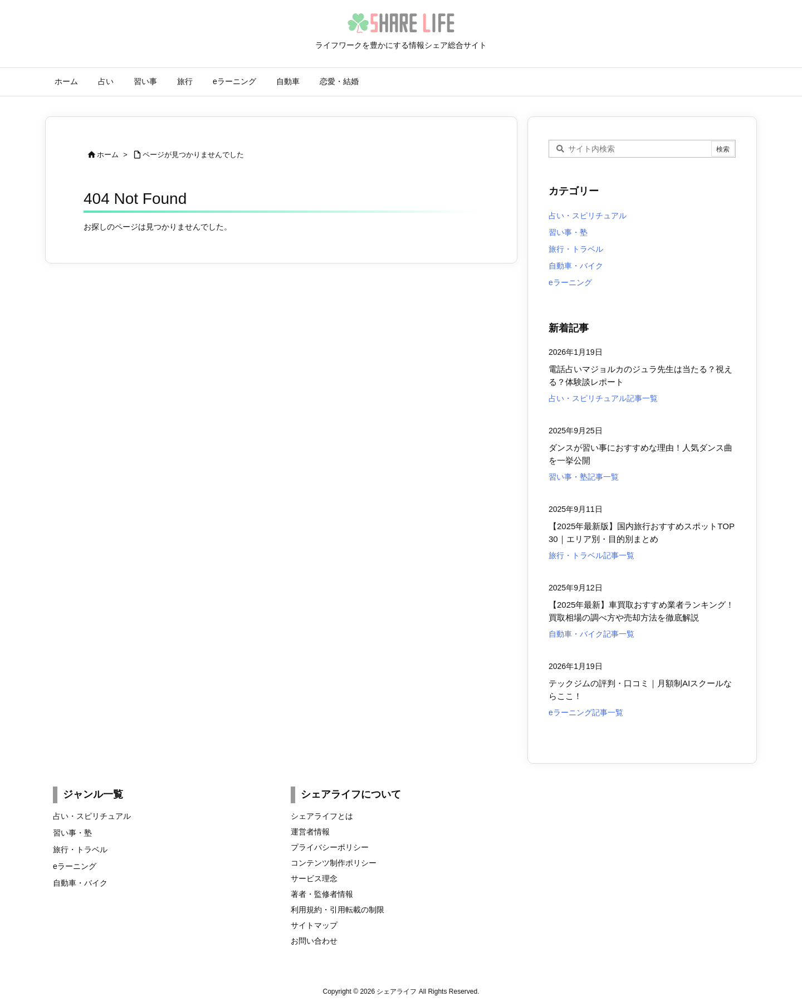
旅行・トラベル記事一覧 (591, 555)
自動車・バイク (576, 265)
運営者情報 (310, 831)
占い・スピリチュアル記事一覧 (603, 398)
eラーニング (570, 282)
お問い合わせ (314, 940)
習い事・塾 (568, 232)
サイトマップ (314, 925)
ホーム (108, 154)
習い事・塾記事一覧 (584, 476)
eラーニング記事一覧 (586, 712)
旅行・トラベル (576, 249)
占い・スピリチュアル (588, 215)
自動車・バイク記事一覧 (591, 633)
